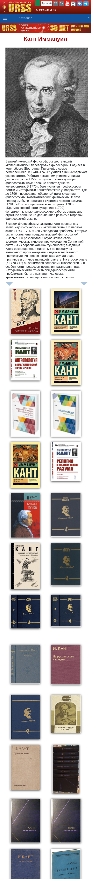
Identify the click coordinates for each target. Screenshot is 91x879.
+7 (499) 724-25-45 (46, 10)
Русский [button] (46, 3)
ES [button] (56, 3)
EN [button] (61, 3)
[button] (67, 3)
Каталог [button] (24, 18)
